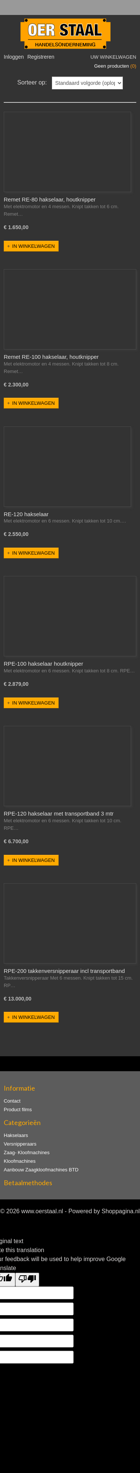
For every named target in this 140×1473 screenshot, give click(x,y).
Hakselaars (16, 1135)
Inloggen (14, 57)
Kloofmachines (19, 1161)
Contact (12, 1101)
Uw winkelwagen (113, 57)
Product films (18, 1109)
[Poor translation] (27, 1279)
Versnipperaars (20, 1144)
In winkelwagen (33, 246)
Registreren (40, 57)
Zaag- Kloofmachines (27, 1152)
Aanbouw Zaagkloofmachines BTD (41, 1169)
